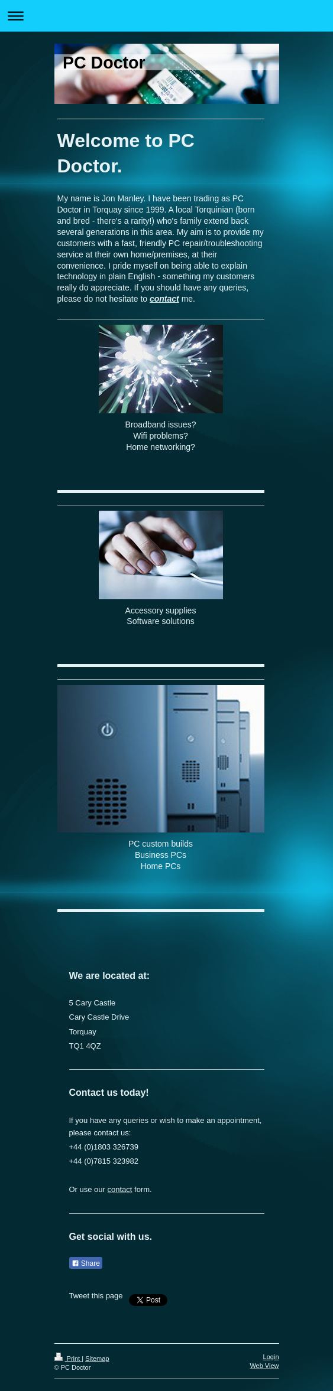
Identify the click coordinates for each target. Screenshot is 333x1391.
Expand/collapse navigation (166, 15)
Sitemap (97, 1358)
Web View (264, 1365)
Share (86, 1263)
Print (68, 1358)
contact (164, 298)
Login (271, 1356)
